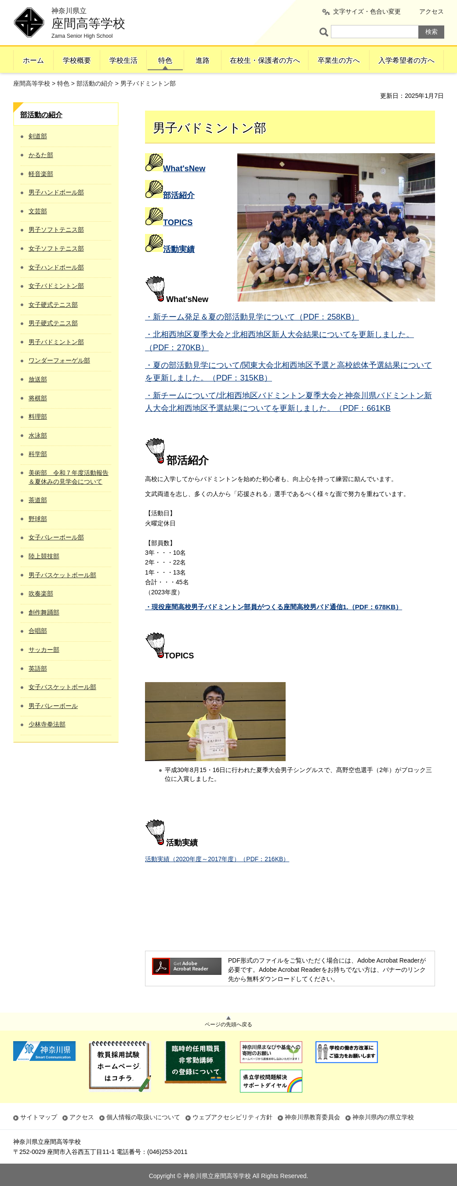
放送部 (38, 379)
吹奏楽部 (41, 593)
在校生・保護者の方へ (265, 60)
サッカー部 (44, 649)
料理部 (38, 416)
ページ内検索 (325, 32)
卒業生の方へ (339, 60)
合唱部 (38, 630)
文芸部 (38, 211)
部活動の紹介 (94, 83)
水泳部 (38, 435)
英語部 (38, 668)
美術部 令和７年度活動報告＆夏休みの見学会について (69, 477)
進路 (203, 60)
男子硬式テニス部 (53, 323)
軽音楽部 (41, 173)
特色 (165, 60)
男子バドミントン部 (56, 341)
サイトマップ (38, 1117)
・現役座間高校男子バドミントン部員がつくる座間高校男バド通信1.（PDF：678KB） (273, 607)
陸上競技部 (44, 556)
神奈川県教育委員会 (312, 1117)
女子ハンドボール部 (56, 267)
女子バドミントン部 (56, 285)
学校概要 (77, 60)
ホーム (33, 60)
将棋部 (38, 398)
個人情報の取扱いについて (143, 1117)
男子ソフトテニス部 (56, 229)
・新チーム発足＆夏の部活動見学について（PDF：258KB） (252, 317)
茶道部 (38, 499)
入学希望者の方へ (406, 60)
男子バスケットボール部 (62, 575)
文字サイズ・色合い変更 (367, 11)
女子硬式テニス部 (53, 304)
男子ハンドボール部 (56, 192)
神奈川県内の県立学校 (383, 1117)
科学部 (38, 453)
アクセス (431, 11)
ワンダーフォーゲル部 (59, 360)
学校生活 (123, 60)
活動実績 (179, 249)
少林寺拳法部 (47, 724)
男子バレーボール (53, 705)
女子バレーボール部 (56, 537)
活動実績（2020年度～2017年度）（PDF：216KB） (217, 859)
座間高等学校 (31, 83)
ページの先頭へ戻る (228, 1024)
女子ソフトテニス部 (56, 248)
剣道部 (38, 136)
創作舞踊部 (44, 612)
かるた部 (41, 154)
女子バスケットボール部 (62, 686)
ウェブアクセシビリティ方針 (232, 1117)
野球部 (38, 518)
